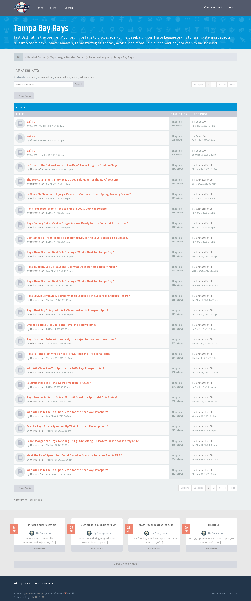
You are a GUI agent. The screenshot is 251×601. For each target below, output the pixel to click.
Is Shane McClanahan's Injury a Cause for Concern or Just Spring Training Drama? (79, 194)
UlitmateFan (37, 184)
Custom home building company (98, 525)
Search (70, 7)
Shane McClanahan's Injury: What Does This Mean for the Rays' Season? (72, 179)
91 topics (198, 84)
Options (185, 487)
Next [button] (232, 84)
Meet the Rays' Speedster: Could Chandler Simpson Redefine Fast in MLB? (74, 455)
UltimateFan (37, 169)
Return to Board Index (28, 500)
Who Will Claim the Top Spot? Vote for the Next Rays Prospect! (67, 412)
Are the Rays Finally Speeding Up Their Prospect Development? (67, 426)
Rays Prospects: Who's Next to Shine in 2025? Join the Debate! (67, 208)
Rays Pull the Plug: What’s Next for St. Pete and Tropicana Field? (68, 354)
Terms (36, 583)
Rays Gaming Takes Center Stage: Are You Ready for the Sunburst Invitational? (78, 223)
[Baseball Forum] (18, 57)
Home (39, 7)
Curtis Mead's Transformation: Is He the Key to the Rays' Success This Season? (77, 237)
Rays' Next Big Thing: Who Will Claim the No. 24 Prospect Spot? (67, 310)
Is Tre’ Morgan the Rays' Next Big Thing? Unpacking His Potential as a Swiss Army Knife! (83, 441)
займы (31, 121)
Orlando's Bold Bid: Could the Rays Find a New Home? (61, 325)
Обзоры (213, 525)
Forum (54, 7)
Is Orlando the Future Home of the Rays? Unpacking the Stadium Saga (72, 165)
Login (231, 7)
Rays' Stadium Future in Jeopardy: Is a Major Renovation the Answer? (71, 339)
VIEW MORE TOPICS (125, 564)
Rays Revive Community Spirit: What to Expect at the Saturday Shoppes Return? (78, 296)
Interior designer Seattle (41, 525)
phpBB (28, 593)
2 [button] (213, 84)
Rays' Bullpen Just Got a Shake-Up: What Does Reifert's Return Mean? (72, 267)
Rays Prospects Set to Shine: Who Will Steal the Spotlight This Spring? (72, 397)
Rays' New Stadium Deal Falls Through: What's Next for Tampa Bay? (70, 252)
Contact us (48, 583)
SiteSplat (40, 593)
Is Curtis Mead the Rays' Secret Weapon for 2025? (59, 383)
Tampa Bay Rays (26, 70)
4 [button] (224, 84)
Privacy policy (22, 583)
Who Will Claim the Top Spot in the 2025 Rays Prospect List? (65, 368)
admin (32, 77)
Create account (213, 7)
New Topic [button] (23, 96)
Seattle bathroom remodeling (156, 525)
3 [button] (219, 84)
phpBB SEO (37, 597)
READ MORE (39, 548)
